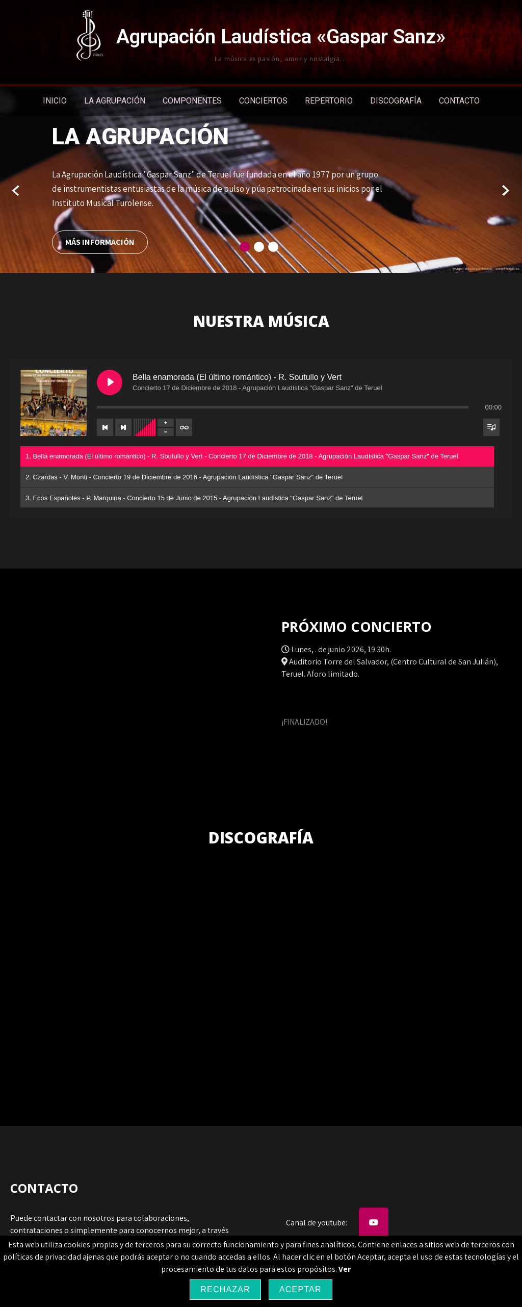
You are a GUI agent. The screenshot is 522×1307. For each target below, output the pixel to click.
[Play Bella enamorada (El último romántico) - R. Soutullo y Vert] (109, 382)
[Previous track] (105, 427)
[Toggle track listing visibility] (491, 427)
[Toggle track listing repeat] (184, 427)
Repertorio (329, 101)
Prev (16, 191)
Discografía (396, 101)
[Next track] (123, 427)
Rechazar (225, 1289)
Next (505, 191)
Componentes (192, 101)
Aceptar (300, 1289)
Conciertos (263, 101)
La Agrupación (114, 101)
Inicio (55, 101)
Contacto (459, 101)
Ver (344, 1269)
